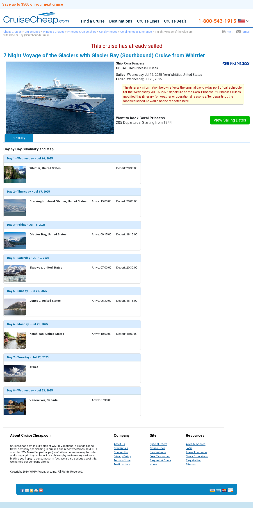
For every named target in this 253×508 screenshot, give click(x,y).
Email (246, 31)
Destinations (120, 21)
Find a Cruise (93, 21)
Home (153, 464)
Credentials (121, 448)
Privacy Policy (122, 456)
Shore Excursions (197, 456)
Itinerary (19, 138)
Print (229, 31)
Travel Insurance (196, 452)
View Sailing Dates (230, 120)
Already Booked (195, 444)
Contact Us (121, 452)
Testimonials (122, 464)
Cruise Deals (175, 21)
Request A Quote (160, 460)
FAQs (189, 448)
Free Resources (160, 456)
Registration (193, 460)
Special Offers (158, 444)
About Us (119, 444)
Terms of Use (122, 460)
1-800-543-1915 (217, 21)
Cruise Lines (148, 21)
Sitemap (191, 464)
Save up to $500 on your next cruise (32, 4)
